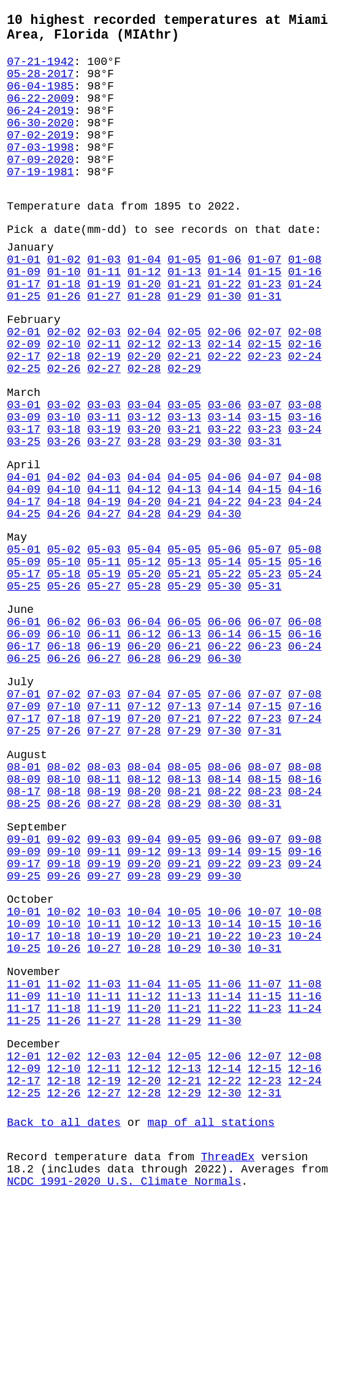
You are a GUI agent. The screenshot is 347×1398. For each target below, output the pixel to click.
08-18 (64, 921)
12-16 (305, 1245)
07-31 (264, 851)
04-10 (64, 568)
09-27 (104, 1021)
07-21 (184, 836)
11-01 (23, 1146)
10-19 (104, 1091)
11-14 (225, 1160)
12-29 (184, 1274)
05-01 (23, 638)
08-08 (305, 892)
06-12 (144, 737)
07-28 (144, 851)
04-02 (64, 553)
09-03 (104, 977)
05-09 (23, 652)
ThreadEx (227, 1343)
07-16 (305, 822)
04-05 (184, 553)
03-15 (264, 483)
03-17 (23, 498)
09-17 (23, 1006)
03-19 (104, 498)
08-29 (184, 936)
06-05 (184, 722)
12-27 (104, 1274)
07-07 (264, 807)
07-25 (23, 851)
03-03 (104, 469)
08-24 (305, 921)
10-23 (264, 1091)
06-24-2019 (40, 128)
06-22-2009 (40, 113)
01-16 (305, 313)
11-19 (104, 1175)
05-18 (64, 667)
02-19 (104, 413)
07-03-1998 (40, 172)
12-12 (144, 1245)
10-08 (305, 1061)
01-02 (64, 299)
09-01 (23, 977)
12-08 (305, 1230)
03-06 (225, 469)
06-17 (23, 752)
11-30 (225, 1190)
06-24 (305, 752)
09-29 (184, 1021)
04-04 (144, 553)
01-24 (305, 328)
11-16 (305, 1160)
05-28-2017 (40, 84)
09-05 (184, 977)
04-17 (23, 583)
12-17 (23, 1260)
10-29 (184, 1105)
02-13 (184, 398)
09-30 (225, 1021)
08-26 (64, 936)
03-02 (64, 469)
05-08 (305, 638)
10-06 (225, 1061)
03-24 (305, 498)
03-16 (305, 483)
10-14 (225, 1076)
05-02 (64, 638)
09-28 (144, 1021)
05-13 (184, 652)
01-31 (264, 343)
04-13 (184, 568)
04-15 (264, 568)
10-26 (64, 1105)
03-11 (104, 483)
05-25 (23, 682)
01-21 (184, 328)
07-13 (184, 822)
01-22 (225, 328)
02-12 (144, 398)
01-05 (184, 299)
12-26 (64, 1274)
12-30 (225, 1274)
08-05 (184, 892)
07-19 (104, 836)
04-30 (225, 597)
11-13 (184, 1160)
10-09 (23, 1076)
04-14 (225, 568)
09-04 (144, 977)
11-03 (104, 1146)
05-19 (104, 667)
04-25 (23, 597)
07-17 (23, 836)
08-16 (305, 907)
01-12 (144, 313)
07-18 (64, 836)
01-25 (23, 343)
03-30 (225, 513)
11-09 (23, 1160)
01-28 (144, 343)
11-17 (23, 1175)
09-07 (264, 977)
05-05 (184, 638)
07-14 (225, 822)
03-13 (184, 483)
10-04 (144, 1061)
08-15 (264, 907)
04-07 (264, 553)
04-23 (264, 583)
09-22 (225, 1006)
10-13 (184, 1076)
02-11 (104, 398)
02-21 (184, 413)
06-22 (225, 752)
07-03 (104, 807)
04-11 (104, 568)
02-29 (184, 427)
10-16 (305, 1076)
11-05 (184, 1146)
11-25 (23, 1190)
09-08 (305, 977)
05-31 (264, 682)
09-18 (64, 1006)
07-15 (264, 822)
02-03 (104, 383)
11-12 (144, 1160)
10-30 (225, 1105)
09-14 (225, 991)
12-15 (264, 1245)
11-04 (144, 1146)
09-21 (184, 1006)
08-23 (264, 921)
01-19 (104, 328)
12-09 (23, 1245)
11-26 (64, 1190)
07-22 (225, 836)
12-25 (23, 1274)
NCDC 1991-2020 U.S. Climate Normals (124, 1373)
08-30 (225, 936)
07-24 (305, 836)
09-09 (23, 991)
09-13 (184, 991)
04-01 (23, 553)
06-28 (144, 766)
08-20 (144, 921)
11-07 (264, 1146)
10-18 (64, 1091)
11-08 (305, 1146)
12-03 (104, 1230)
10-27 (104, 1105)
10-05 (184, 1061)
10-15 (264, 1076)
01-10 (64, 313)
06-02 (64, 722)
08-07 (264, 892)
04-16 (305, 568)
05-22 (225, 667)
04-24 (305, 583)
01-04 (144, 299)
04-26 (64, 597)
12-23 (264, 1260)
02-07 (264, 383)
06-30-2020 (40, 142)
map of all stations (210, 1306)
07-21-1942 (40, 69)
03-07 (264, 469)
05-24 (305, 667)
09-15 (264, 991)
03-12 (144, 483)
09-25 (23, 1021)
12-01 (23, 1230)
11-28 (144, 1190)
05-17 (23, 667)
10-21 (184, 1091)
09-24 (305, 1006)
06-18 (64, 752)
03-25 (23, 513)
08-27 (104, 936)
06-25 (23, 766)
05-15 (264, 652)
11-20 (144, 1175)
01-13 (184, 313)
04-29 (184, 597)
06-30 (225, 766)
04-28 (144, 597)
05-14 (225, 652)
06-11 (104, 737)
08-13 (184, 907)
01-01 (23, 299)
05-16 (305, 652)
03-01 (23, 469)
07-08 (305, 807)
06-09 (23, 737)
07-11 (104, 822)
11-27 (104, 1190)
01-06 (225, 299)
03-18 (64, 498)
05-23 (264, 667)
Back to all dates (64, 1306)
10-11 (104, 1076)
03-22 (225, 498)
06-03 (104, 722)
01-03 (104, 299)
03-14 (225, 483)
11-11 (104, 1160)
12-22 (225, 1260)
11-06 (225, 1146)
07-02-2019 (40, 157)
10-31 (264, 1105)
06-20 (144, 752)
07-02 (64, 807)
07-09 (23, 822)
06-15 (264, 737)
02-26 (64, 427)
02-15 (264, 398)
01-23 (264, 328)
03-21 (184, 498)
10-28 (144, 1105)
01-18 (64, 328)
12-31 (264, 1274)
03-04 (144, 469)
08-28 (144, 936)
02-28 (144, 427)
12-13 (184, 1245)
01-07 (264, 299)
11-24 (305, 1175)
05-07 (264, 638)
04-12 (144, 568)
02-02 (64, 383)
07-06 (225, 807)
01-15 (264, 313)
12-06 (225, 1230)
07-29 (184, 851)
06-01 (23, 722)
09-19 (104, 1006)
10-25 (23, 1105)
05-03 (104, 638)
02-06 (225, 383)
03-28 (144, 513)
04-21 (184, 583)
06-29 (184, 766)
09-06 (225, 977)
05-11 (104, 652)
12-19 (104, 1260)
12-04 (144, 1230)
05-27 (104, 682)
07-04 (144, 807)
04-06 (225, 553)
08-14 (225, 907)
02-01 (23, 383)
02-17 (23, 413)
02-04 (144, 383)
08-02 (64, 892)
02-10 (64, 398)
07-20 (144, 836)
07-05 (184, 807)
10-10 (64, 1076)
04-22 (225, 583)
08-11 (104, 907)
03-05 (184, 469)
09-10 (64, 991)
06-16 (305, 737)
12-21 (184, 1260)
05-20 (144, 667)
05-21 (184, 667)
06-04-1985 (40, 98)
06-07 (264, 722)
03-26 (64, 513)
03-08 (305, 469)
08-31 (264, 936)
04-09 (23, 568)
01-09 (23, 313)
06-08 (305, 722)
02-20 (144, 413)
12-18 (64, 1260)
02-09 (23, 398)
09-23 (264, 1006)
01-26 (64, 343)
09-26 (64, 1021)
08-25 (23, 936)
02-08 (305, 383)
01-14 (225, 313)
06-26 (64, 766)
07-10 (64, 822)
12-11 (104, 1245)
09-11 (104, 991)
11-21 (184, 1175)
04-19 (104, 583)
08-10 (64, 907)
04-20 (144, 583)
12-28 (144, 1274)
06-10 (64, 737)
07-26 (64, 851)
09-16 (305, 991)
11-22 (225, 1175)
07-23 (264, 836)
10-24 (305, 1091)
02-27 (104, 427)
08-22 (225, 921)
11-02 (64, 1146)
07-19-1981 (40, 201)
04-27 (104, 597)
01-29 (184, 343)
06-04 (144, 722)
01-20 (144, 328)
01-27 (104, 343)
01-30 (225, 343)
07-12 (144, 822)
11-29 (184, 1190)
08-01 (23, 892)
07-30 (225, 851)
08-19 (104, 921)
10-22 (225, 1091)
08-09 (23, 907)
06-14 (225, 737)
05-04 (144, 638)
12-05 (184, 1230)
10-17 (23, 1091)
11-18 (64, 1175)
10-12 (144, 1076)
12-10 (64, 1245)
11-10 (64, 1160)
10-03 (104, 1061)
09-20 (144, 1006)
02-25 (23, 427)
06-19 (104, 752)
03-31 (264, 513)
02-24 (305, 413)
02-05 (184, 383)
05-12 (144, 652)
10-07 (264, 1061)
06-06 (225, 722)
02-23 (264, 413)
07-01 (23, 807)
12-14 (225, 1245)
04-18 (64, 583)
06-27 (104, 766)
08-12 (144, 907)
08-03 (104, 892)
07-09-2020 (40, 187)
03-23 (264, 498)
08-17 (23, 921)
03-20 (144, 498)
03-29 (184, 513)
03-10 (64, 483)
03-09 (23, 483)
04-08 (305, 553)
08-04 (144, 892)
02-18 (64, 413)
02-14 (225, 398)
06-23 (264, 752)
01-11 (104, 313)
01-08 (305, 299)
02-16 (305, 398)
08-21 (184, 921)
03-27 (104, 513)
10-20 (144, 1091)
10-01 (23, 1061)
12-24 (305, 1260)
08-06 (225, 892)
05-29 (184, 682)
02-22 (225, 413)
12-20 (144, 1260)
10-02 (64, 1061)
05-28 (144, 682)
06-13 (184, 737)
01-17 (23, 328)
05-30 (225, 682)
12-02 (64, 1230)
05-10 (64, 652)
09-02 (64, 977)
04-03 (104, 553)
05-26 (64, 682)
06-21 (184, 752)
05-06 (225, 638)
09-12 (144, 991)
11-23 (264, 1175)
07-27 (104, 851)
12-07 (264, 1230)
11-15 (264, 1160)
